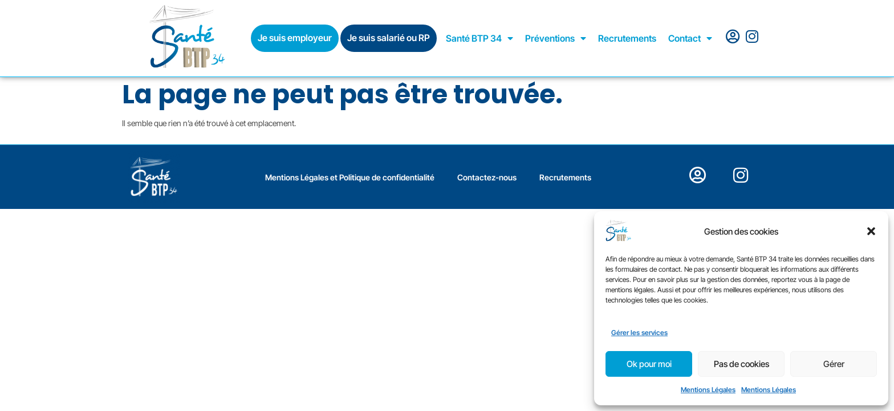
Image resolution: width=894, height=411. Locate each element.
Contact (690, 38)
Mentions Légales (708, 389)
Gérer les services (639, 332)
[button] (871, 231)
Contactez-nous (487, 177)
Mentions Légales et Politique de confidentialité (349, 177)
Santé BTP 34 (479, 38)
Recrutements (627, 38)
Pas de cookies (741, 363)
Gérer (833, 363)
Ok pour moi (649, 363)
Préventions (555, 38)
